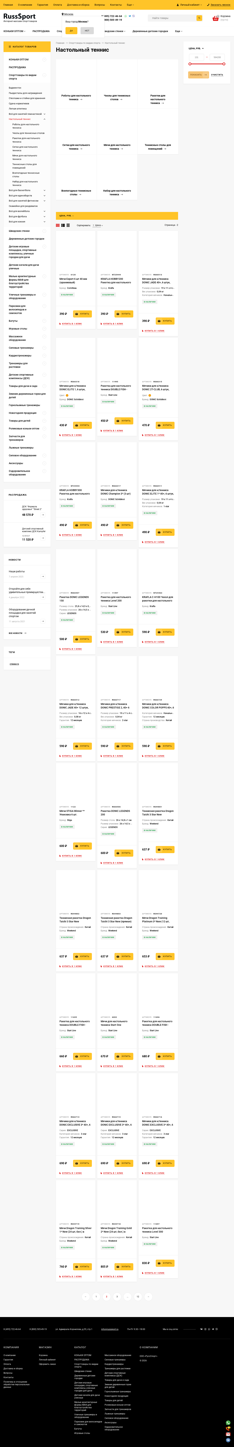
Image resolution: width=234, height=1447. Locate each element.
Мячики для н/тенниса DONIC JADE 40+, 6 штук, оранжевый (156, 282)
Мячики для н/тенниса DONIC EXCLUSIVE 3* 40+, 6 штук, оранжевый (116, 1125)
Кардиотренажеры (114, 1364)
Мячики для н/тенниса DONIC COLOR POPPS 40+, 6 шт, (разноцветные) (158, 708)
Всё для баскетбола (19, 190)
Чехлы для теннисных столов (28, 133)
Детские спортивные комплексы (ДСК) (115, 1374)
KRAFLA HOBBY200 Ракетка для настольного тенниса (116, 282)
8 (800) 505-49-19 (111, 19)
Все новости (17, 633)
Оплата (57, 4)
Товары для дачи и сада (117, 1380)
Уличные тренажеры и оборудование (85, 1415)
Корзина (43, 1355)
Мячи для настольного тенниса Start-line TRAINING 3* (114, 1025)
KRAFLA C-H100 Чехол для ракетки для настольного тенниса (157, 601)
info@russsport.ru (109, 1329)
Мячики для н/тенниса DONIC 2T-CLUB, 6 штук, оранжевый (155, 389)
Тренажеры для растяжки (117, 1368)
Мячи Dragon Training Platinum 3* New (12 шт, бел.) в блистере (155, 921)
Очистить (217, 75)
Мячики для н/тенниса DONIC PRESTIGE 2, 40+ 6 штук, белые (115, 708)
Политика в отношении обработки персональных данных (17, 1384)
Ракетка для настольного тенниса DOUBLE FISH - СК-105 (116, 389)
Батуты (78, 1429)
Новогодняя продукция (116, 1396)
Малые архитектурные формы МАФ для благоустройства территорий (85, 1406)
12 (138, 1296)
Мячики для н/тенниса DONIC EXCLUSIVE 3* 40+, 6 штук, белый (74, 1125)
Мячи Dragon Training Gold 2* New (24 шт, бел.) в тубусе (116, 1232)
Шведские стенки (83, 1371)
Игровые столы (82, 1433)
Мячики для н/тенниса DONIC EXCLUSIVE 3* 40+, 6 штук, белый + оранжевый (157, 1125)
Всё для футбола (18, 216)
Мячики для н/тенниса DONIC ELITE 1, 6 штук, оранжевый (72, 389)
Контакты (116, 4)
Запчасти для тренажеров (118, 1409)
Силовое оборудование (116, 1418)
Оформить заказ (47, 1364)
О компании (25, 4)
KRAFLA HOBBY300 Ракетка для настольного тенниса (74, 494)
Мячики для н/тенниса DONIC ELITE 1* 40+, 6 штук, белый (158, 494)
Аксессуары (110, 1422)
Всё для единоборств (20, 195)
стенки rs (14, 664)
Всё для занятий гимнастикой (25, 114)
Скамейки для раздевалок (23, 206)
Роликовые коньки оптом (117, 1405)
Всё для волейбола (19, 211)
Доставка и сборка (78, 4)
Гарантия (42, 4)
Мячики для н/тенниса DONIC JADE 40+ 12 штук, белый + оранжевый (74, 708)
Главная (8, 4)
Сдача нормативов (19, 103)
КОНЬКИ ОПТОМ (82, 1355)
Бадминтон (15, 87)
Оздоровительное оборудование (114, 1428)
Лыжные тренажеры (115, 1413)
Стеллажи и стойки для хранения (27, 98)
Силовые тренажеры (115, 1359)
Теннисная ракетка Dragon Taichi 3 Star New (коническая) (75, 921)
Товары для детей (114, 1400)
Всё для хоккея (17, 221)
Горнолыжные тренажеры (118, 1391)
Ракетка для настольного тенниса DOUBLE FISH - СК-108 (157, 1025)
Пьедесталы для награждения (25, 93)
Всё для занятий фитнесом (23, 200)
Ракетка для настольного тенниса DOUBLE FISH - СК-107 (74, 1025)
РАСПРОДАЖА (81, 1359)
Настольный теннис (20, 119)
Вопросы (100, 4)
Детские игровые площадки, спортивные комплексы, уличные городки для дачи (86, 1386)
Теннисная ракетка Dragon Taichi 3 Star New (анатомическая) (158, 814)
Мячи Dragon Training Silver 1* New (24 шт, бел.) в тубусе (75, 1232)
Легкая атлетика (18, 108)
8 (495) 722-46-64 (111, 16)
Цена (97, 225)
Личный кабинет (47, 1359)
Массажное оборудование (118, 1355)
